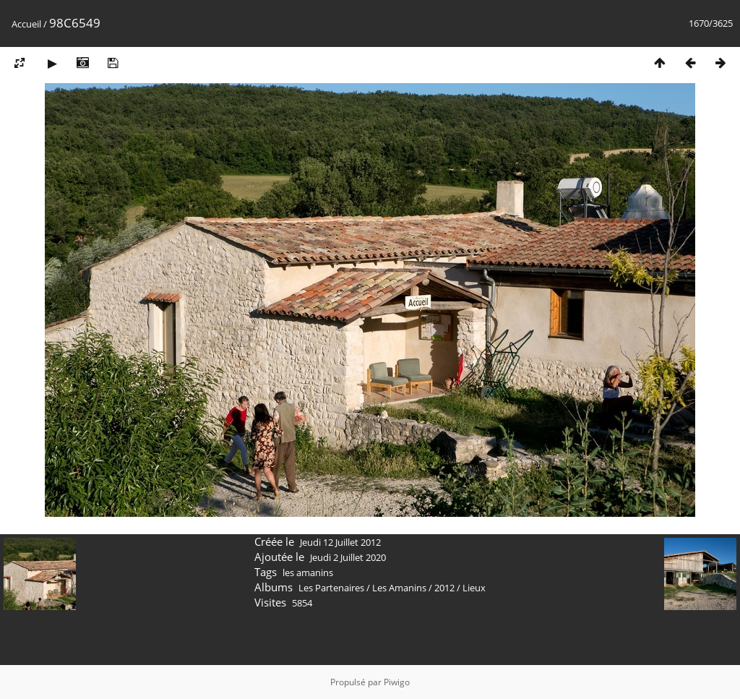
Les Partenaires (331, 587)
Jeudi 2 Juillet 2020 (348, 557)
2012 (444, 587)
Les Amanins (399, 587)
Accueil (26, 23)
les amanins (308, 572)
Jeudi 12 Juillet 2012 (340, 542)
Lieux (474, 587)
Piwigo (397, 682)
